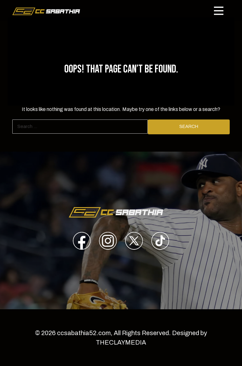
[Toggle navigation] (218, 11)
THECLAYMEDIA (121, 342)
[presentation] (82, 242)
